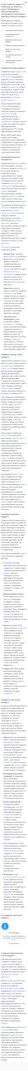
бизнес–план (6, 369)
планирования (6, 77)
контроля (17, 482)
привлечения (7, 974)
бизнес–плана (6, 436)
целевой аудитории (8, 100)
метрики (4, 388)
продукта (18, 72)
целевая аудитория (14, 981)
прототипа (19, 807)
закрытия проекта (18, 438)
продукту (14, 415)
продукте (14, 721)
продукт (16, 95)
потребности (16, 97)
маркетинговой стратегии (10, 988)
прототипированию (12, 851)
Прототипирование (11, 843)
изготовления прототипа (13, 877)
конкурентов (13, 87)
